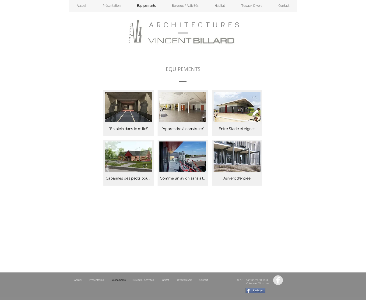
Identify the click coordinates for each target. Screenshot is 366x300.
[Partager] (255, 290)
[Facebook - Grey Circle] (278, 280)
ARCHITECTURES (195, 25)
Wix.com (263, 283)
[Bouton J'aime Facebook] (224, 291)
